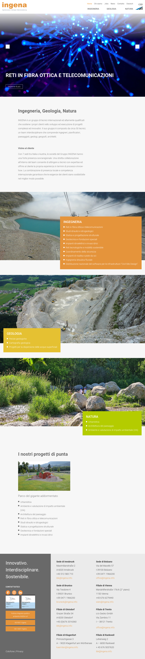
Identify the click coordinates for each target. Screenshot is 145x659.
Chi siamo (98, 4)
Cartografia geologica (19, 342)
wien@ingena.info (105, 601)
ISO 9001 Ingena (20, 622)
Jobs (106, 4)
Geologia (111, 8)
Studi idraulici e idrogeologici (79, 231)
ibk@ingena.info (64, 577)
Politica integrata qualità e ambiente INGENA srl (20, 614)
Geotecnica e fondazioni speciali (81, 239)
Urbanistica (93, 421)
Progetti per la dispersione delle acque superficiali (33, 346)
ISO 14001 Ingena (20, 629)
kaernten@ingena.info (67, 647)
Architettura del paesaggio (101, 425)
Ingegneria (93, 8)
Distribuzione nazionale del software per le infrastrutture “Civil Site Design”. (102, 263)
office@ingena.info (105, 577)
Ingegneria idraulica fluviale (79, 259)
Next (137, 47)
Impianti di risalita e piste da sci (81, 255)
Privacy (19, 651)
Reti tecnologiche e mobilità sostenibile (84, 247)
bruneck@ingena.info (66, 601)
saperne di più (14, 86)
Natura (129, 8)
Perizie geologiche (18, 338)
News (113, 4)
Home (89, 4)
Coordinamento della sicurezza (81, 251)
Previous (8, 47)
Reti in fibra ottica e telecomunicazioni (84, 226)
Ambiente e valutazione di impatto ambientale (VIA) (113, 429)
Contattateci (13, 587)
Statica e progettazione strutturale (82, 235)
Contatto (120, 4)
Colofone (10, 651)
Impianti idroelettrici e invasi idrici (82, 243)
